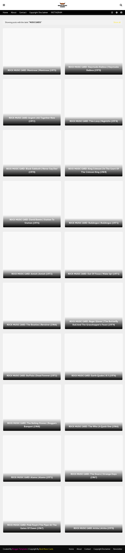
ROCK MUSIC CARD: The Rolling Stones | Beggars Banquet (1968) (32, 425)
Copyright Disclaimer (38, 12)
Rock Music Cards (46, 549)
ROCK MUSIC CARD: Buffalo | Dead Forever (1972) (32, 375)
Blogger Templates (20, 549)
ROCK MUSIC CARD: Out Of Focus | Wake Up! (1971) (93, 273)
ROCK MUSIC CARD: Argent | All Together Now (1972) (32, 119)
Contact (23, 12)
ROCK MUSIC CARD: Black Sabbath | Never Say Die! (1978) (31, 170)
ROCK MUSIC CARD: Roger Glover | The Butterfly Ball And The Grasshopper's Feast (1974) (94, 323)
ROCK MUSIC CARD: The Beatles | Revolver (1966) (32, 324)
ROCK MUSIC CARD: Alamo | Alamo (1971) (32, 477)
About (13, 12)
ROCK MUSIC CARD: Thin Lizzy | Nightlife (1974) (94, 121)
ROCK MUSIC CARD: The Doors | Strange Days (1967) (94, 476)
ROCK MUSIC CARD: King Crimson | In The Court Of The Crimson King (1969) (93, 170)
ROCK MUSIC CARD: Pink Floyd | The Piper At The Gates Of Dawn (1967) (32, 526)
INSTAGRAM (56, 12)
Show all (117, 22)
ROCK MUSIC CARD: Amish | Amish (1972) (31, 273)
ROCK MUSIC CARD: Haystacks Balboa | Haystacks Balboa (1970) (94, 68)
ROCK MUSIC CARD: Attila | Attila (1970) (94, 528)
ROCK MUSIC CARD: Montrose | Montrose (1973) (32, 70)
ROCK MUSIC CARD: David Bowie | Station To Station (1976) (32, 221)
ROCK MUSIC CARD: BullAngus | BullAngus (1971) (94, 222)
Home (5, 12)
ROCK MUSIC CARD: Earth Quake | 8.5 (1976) (94, 375)
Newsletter (117, 549)
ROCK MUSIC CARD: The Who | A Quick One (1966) (94, 426)
